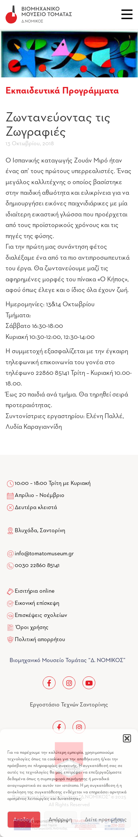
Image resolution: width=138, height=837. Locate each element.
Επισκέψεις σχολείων (41, 615)
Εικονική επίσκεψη (37, 603)
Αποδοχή (23, 819)
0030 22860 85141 (37, 566)
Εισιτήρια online (34, 591)
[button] (127, 738)
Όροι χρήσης (32, 628)
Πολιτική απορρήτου (40, 640)
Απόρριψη (60, 819)
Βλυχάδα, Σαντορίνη (36, 531)
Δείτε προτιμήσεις (106, 819)
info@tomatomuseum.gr (44, 554)
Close (126, 14)
